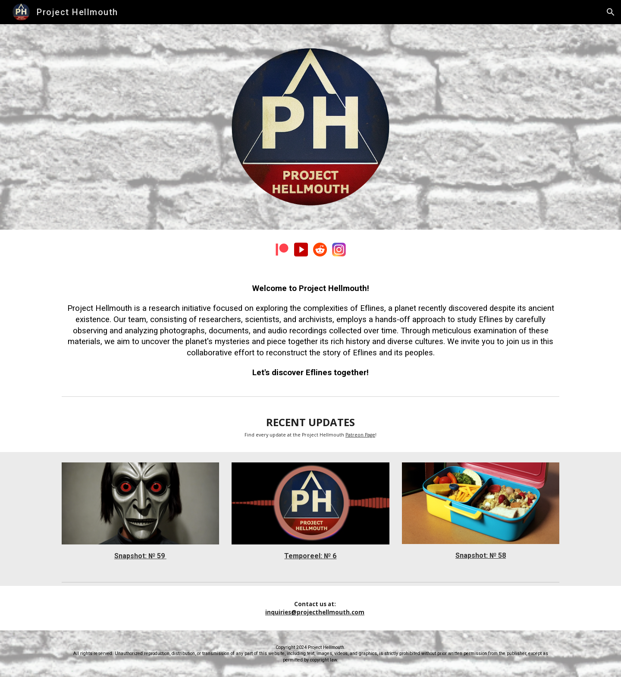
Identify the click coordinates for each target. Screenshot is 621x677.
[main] (310, 331)
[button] (610, 12)
